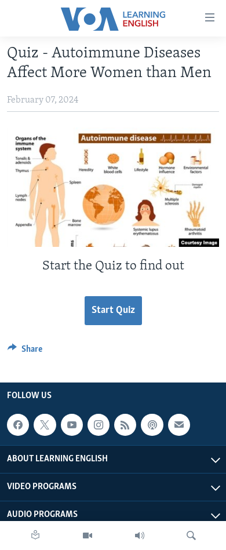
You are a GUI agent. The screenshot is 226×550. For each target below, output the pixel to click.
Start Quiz (113, 310)
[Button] (25, 352)
